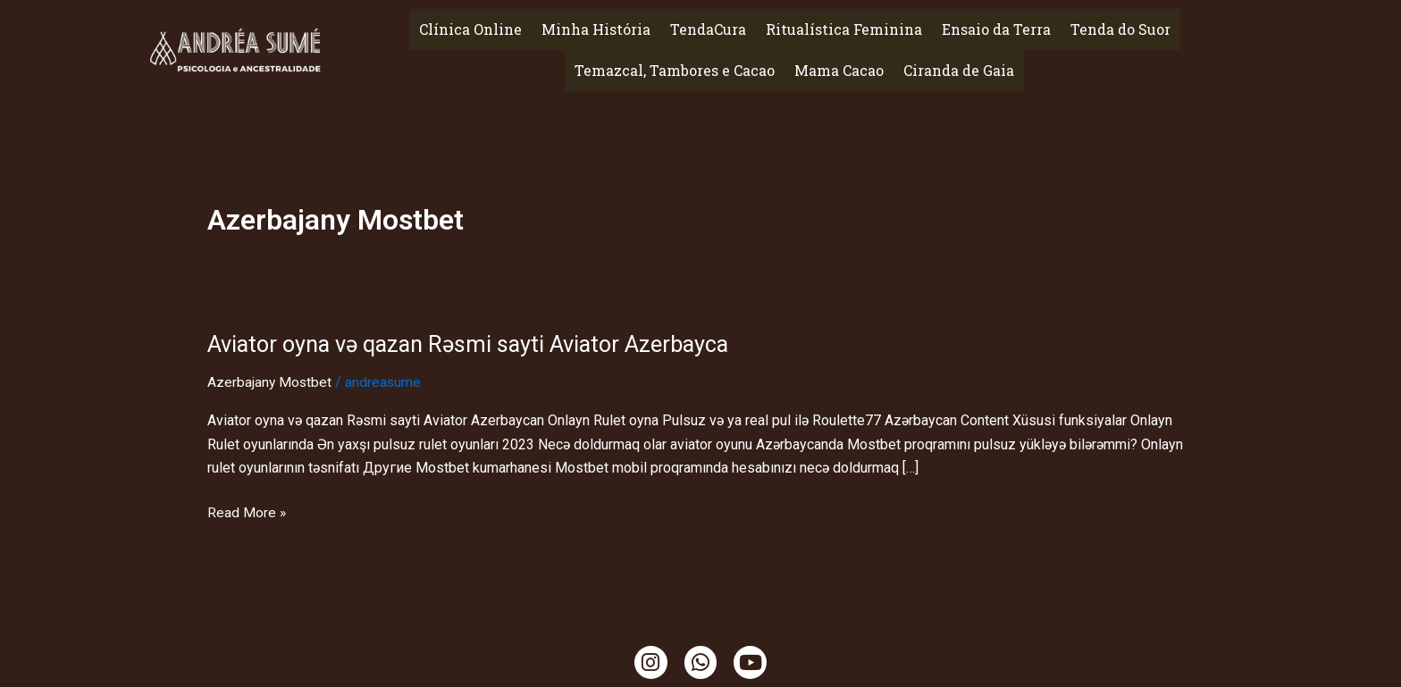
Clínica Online (470, 29)
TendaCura (708, 29)
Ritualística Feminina (844, 29)
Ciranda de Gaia (958, 70)
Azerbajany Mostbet (270, 381)
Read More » (247, 511)
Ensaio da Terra (996, 29)
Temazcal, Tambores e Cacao (675, 70)
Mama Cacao (839, 70)
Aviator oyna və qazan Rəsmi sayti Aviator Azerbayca (476, 344)
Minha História (595, 29)
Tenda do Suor (1120, 29)
